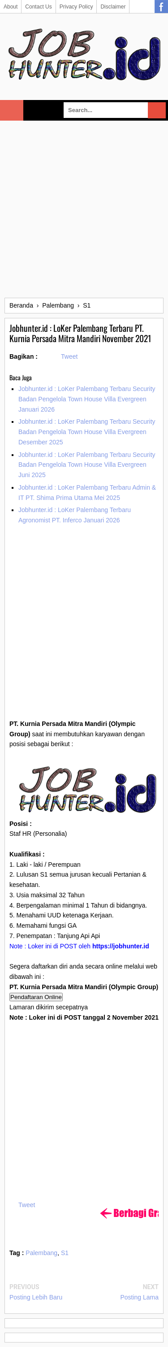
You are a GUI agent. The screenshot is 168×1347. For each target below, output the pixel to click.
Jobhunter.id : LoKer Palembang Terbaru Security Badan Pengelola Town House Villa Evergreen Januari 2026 (86, 399)
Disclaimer (112, 7)
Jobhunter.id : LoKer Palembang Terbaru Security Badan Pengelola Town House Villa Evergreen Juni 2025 (86, 465)
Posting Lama (139, 1297)
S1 (65, 1252)
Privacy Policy (76, 7)
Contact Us (38, 7)
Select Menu (11, 110)
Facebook (161, 6)
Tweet (69, 356)
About (10, 7)
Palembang (41, 1252)
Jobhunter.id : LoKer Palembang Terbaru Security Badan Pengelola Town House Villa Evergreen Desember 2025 (86, 432)
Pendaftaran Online (36, 997)
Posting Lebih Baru (35, 1297)
